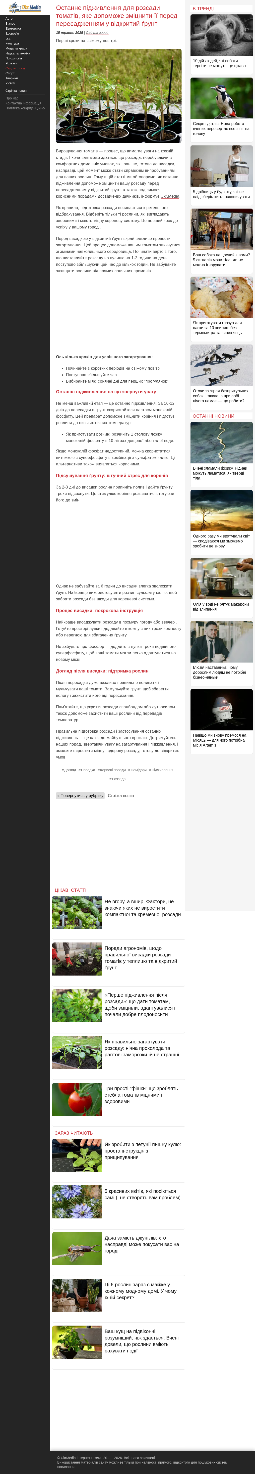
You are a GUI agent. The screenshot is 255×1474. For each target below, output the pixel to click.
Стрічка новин (121, 796)
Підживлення (162, 770)
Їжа (7, 38)
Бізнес (10, 23)
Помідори (139, 770)
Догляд (70, 770)
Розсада (119, 779)
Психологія (13, 58)
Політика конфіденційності (26, 108)
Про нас (11, 98)
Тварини (11, 78)
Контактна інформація (23, 103)
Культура (12, 43)
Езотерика (13, 28)
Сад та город (97, 33)
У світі (10, 83)
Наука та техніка (17, 53)
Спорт (10, 73)
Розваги (11, 63)
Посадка (88, 770)
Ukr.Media (170, 196)
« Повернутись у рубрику (80, 796)
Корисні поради (113, 770)
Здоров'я (12, 33)
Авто (8, 18)
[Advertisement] (119, 314)
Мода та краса (16, 48)
